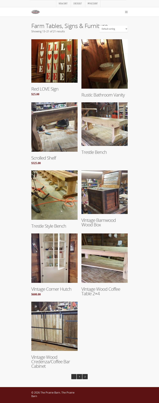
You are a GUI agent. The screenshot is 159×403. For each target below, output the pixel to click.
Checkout (77, 3)
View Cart (63, 3)
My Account (93, 3)
